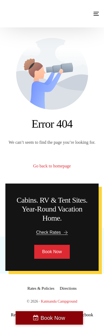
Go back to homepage (52, 166)
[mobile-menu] (91, 14)
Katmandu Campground (59, 301)
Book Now (52, 318)
